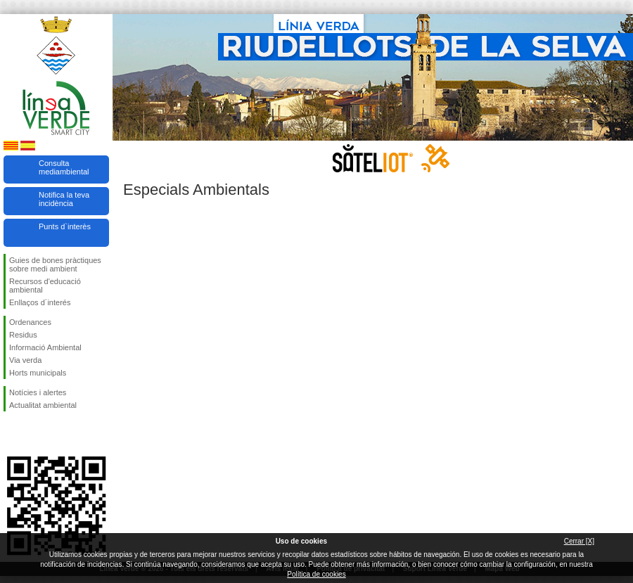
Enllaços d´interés (39, 302)
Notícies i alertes (37, 392)
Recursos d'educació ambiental (45, 285)
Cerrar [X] (579, 541)
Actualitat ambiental (43, 405)
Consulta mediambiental (64, 167)
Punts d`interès (65, 226)
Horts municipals (37, 373)
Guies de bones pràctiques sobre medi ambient (55, 264)
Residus (23, 335)
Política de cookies (316, 574)
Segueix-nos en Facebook (12, 433)
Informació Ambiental (45, 347)
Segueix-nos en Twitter (35, 433)
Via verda (25, 360)
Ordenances (30, 322)
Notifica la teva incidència (64, 199)
